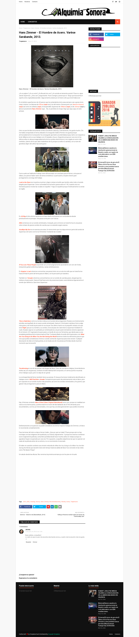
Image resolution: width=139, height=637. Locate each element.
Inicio (20, 28)
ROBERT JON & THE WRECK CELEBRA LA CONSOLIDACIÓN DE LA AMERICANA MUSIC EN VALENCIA (108, 139)
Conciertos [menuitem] (32, 22)
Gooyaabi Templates (54, 634)
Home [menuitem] (23, 22)
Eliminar (35, 542)
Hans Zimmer (45, 501)
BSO (28, 501)
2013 (24, 501)
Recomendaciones (55, 501)
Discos (38, 501)
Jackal (27, 529)
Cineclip (32, 501)
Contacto (34, 1)
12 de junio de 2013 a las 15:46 (33, 531)
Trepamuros (26, 28)
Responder (28, 542)
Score (68, 501)
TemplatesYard (34, 634)
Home (20, 1)
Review (63, 501)
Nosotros (27, 1)
